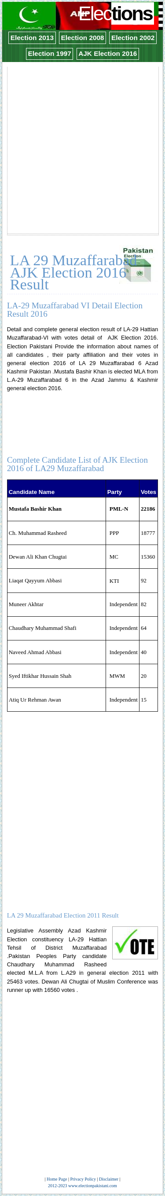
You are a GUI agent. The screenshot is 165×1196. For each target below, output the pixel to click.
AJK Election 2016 (107, 53)
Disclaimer (108, 1179)
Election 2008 (82, 37)
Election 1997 (49, 53)
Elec (116, 13)
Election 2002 (132, 37)
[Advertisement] (82, 150)
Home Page (57, 1179)
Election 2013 (32, 37)
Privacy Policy (83, 1179)
